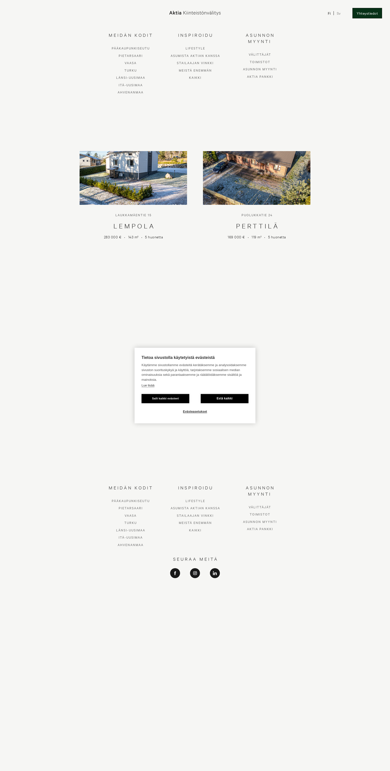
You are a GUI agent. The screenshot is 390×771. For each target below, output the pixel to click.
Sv (338, 13)
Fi (329, 13)
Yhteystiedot (367, 13)
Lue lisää (148, 385)
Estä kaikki (225, 398)
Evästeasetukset (195, 411)
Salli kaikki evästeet (165, 398)
